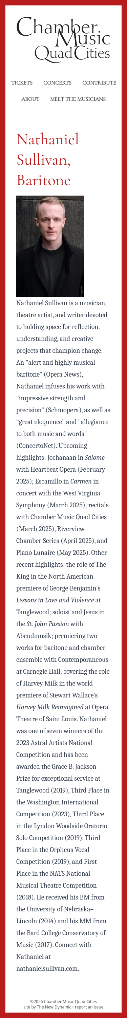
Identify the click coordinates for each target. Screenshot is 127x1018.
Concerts (57, 82)
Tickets (22, 82)
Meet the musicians (78, 99)
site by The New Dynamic (47, 1007)
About (30, 99)
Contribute (99, 82)
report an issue (89, 1007)
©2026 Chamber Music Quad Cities (63, 1001)
